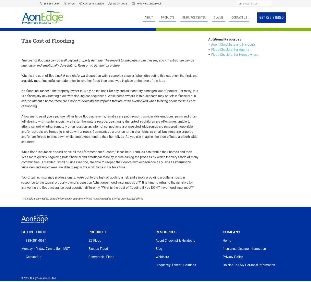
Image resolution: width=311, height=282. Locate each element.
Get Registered (271, 17)
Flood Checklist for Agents (230, 50)
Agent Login (120, 3)
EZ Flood (94, 240)
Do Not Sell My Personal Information (249, 265)
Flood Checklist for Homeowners (234, 55)
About (149, 17)
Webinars (162, 257)
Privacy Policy (233, 257)
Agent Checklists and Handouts (233, 44)
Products (167, 17)
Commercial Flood (101, 257)
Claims (218, 17)
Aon (53, 278)
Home (227, 240)
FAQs (71, 3)
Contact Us (239, 17)
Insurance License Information (244, 249)
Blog (159, 249)
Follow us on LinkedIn (149, 3)
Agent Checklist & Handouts (175, 240)
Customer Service (93, 3)
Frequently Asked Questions (176, 265)
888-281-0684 (51, 3)
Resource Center (194, 17)
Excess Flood (98, 249)
